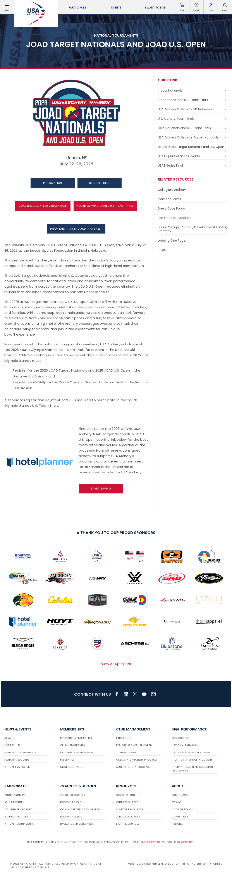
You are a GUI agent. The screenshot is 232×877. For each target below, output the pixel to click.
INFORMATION (52, 183)
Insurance (67, 759)
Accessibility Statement (32, 867)
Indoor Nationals (192, 90)
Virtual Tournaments (19, 824)
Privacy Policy (77, 863)
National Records (16, 759)
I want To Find (155, 7)
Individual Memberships (76, 738)
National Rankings (185, 745)
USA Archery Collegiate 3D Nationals (192, 109)
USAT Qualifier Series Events (192, 156)
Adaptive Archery (16, 816)
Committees (180, 816)
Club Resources (127, 802)
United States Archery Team (191, 752)
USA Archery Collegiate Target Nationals (192, 137)
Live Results (12, 745)
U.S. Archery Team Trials (192, 118)
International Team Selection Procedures (192, 768)
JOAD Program (126, 752)
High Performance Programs (192, 759)
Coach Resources (73, 795)
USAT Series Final (192, 165)
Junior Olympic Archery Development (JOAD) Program (192, 229)
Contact (187, 842)
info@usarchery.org (145, 842)
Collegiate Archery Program (136, 759)
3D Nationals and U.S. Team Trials (192, 100)
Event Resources (128, 824)
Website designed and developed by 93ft (154, 863)
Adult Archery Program (133, 767)
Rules (162, 250)
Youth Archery (15, 795)
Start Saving (101, 488)
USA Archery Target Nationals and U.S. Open (192, 147)
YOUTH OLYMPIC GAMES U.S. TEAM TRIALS (105, 206)
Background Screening (76, 824)
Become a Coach (72, 802)
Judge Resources (128, 816)
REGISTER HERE (99, 183)
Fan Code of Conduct (174, 218)
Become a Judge (71, 816)
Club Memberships (72, 745)
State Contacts (71, 767)
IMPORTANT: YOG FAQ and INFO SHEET (76, 228)
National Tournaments (20, 752)
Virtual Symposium (17, 767)
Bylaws (177, 802)
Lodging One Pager (172, 240)
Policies (177, 824)
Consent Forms (169, 199)
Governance (180, 795)
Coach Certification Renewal (81, 809)
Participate (77, 7)
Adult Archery (14, 802)
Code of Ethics (182, 809)
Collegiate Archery (172, 190)
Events (116, 7)
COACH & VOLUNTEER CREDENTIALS (43, 206)
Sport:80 (216, 863)
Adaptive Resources (129, 809)
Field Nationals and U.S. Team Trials (192, 128)
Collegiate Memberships (77, 752)
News (8, 738)
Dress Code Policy (171, 208)
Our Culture (180, 738)
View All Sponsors (116, 663)
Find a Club (123, 738)
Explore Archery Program (134, 745)
